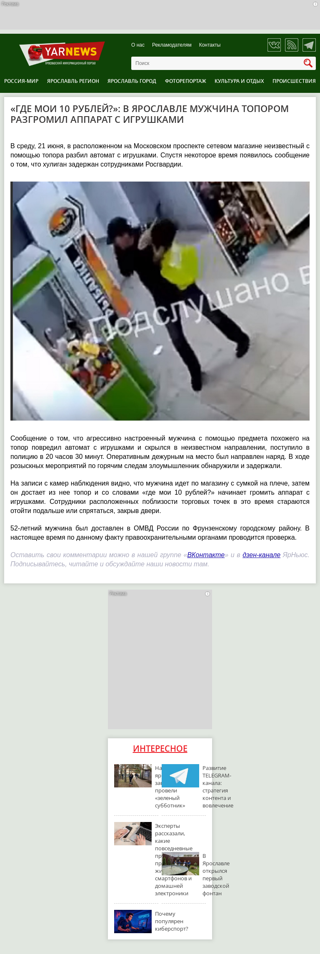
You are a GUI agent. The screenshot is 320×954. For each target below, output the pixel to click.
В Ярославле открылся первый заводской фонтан (216, 874)
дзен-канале (261, 554)
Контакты (210, 45)
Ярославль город (132, 81)
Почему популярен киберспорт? (171, 921)
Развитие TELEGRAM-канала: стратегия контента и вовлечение (217, 786)
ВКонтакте (206, 554)
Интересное (160, 748)
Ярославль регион (73, 81)
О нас (138, 45)
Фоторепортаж (185, 81)
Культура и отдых (239, 81)
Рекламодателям (172, 45)
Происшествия (294, 81)
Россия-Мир (21, 81)
